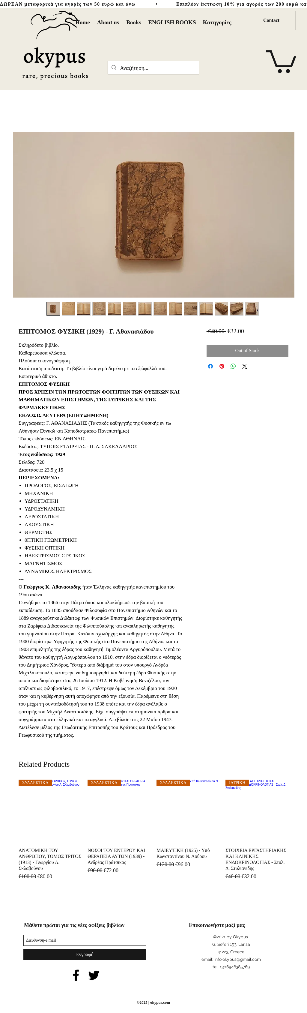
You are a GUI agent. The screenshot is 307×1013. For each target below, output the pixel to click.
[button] (281, 60)
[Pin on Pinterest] (221, 366)
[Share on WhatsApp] (233, 366)
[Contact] (271, 20)
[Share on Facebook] (210, 366)
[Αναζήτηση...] (153, 68)
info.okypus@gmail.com (237, 959)
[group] (153, 830)
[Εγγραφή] (84, 954)
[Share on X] (244, 366)
